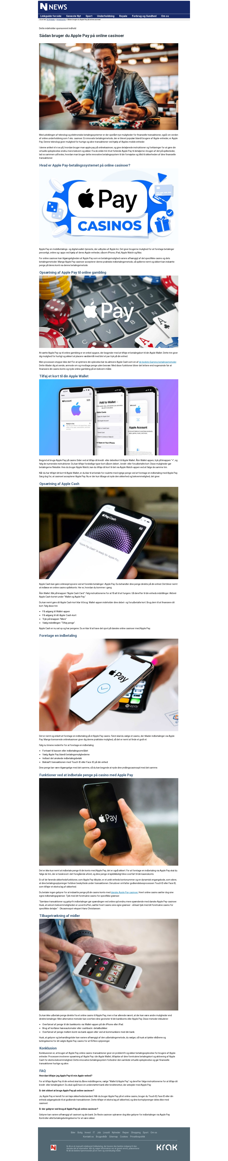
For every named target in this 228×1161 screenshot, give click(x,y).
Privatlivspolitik (137, 1136)
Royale (123, 16)
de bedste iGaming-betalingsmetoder (157, 362)
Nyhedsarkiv (61, 19)
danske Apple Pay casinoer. (124, 892)
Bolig (80, 1132)
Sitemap (113, 1136)
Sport (89, 16)
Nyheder (116, 1132)
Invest (88, 1132)
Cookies (124, 1136)
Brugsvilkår (101, 1136)
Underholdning (105, 16)
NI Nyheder (51, 19)
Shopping (136, 1132)
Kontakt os (88, 1136)
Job (99, 1132)
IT (94, 1132)
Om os (165, 16)
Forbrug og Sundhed (144, 16)
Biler (73, 1132)
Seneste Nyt (73, 16)
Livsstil (106, 1132)
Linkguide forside (50, 16)
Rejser (126, 1132)
